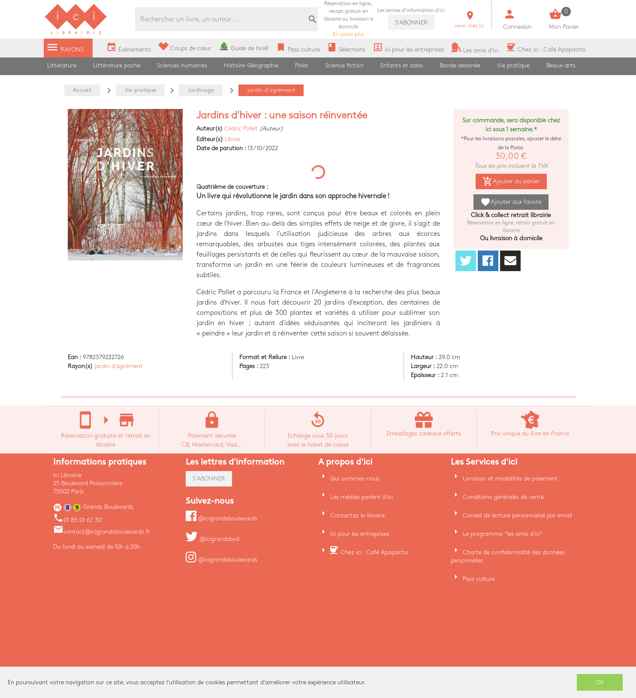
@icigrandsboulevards (221, 518)
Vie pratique (513, 65)
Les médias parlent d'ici (361, 497)
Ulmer (233, 139)
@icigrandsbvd (212, 539)
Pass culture (479, 579)
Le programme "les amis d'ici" (503, 534)
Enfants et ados (401, 65)
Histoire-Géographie (251, 65)
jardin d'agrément (118, 366)
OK (600, 682)
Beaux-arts (561, 65)
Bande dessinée (460, 65)
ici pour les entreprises (359, 534)
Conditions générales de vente (503, 497)
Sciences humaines (182, 65)
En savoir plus (348, 19)
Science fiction (344, 65)
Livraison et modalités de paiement (510, 478)
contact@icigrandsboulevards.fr (101, 532)
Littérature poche (116, 65)
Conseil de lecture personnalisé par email (517, 515)
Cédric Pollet (241, 128)
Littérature (61, 65)
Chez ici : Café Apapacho (374, 552)
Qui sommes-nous (355, 478)
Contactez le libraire (357, 515)
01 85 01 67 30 (77, 520)
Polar (301, 65)
